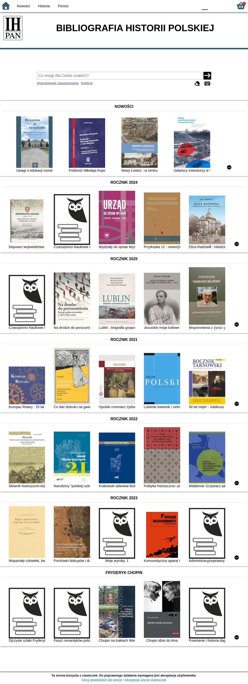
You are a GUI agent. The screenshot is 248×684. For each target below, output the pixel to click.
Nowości (23, 6)
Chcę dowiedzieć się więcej (102, 680)
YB (183, 5)
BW (174, 5)
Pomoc (63, 6)
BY (193, 5)
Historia (44, 6)
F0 (204, 5)
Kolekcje (87, 83)
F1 (213, 5)
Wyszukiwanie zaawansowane (58, 83)
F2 (224, 5)
